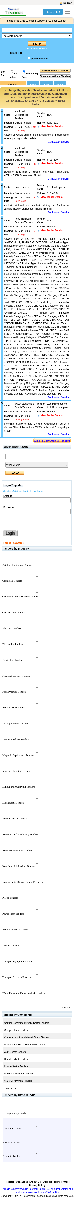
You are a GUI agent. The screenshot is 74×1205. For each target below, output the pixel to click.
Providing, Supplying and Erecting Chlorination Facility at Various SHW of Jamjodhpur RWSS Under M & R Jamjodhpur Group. (36, 427)
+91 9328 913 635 (24, 20)
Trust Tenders (11, 1088)
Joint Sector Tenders (15, 1052)
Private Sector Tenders (16, 1066)
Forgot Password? (13, 543)
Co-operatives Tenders (16, 1030)
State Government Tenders (18, 1081)
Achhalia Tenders (12, 1155)
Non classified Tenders (16, 1059)
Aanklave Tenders (12, 1128)
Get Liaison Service (58, 142)
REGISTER (53, 11)
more (65, 1007)
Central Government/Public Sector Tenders (26, 1023)
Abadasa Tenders (12, 1142)
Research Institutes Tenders (19, 1073)
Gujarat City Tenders (17, 1113)
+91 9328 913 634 (57, 20)
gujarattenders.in (39, 58)
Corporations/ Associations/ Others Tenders (27, 1037)
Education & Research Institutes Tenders (25, 1044)
